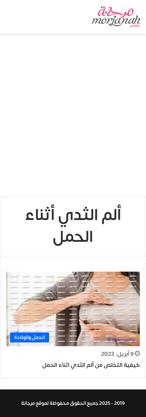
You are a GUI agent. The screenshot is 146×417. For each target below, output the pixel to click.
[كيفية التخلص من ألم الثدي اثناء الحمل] (73, 309)
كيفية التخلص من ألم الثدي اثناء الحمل (91, 365)
